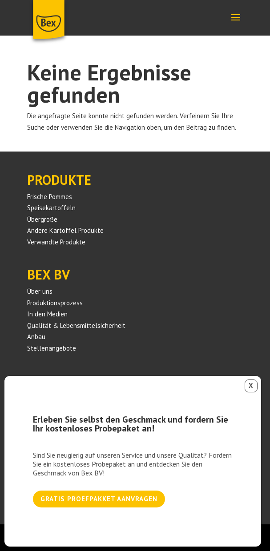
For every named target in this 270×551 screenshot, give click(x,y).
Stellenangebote (51, 348)
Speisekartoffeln (51, 208)
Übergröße (42, 219)
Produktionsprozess (55, 303)
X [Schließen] (251, 385)
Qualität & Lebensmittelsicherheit (76, 325)
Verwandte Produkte (56, 242)
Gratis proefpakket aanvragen (98, 499)
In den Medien (47, 314)
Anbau (36, 336)
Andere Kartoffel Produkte (65, 230)
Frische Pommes (49, 196)
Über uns (39, 291)
